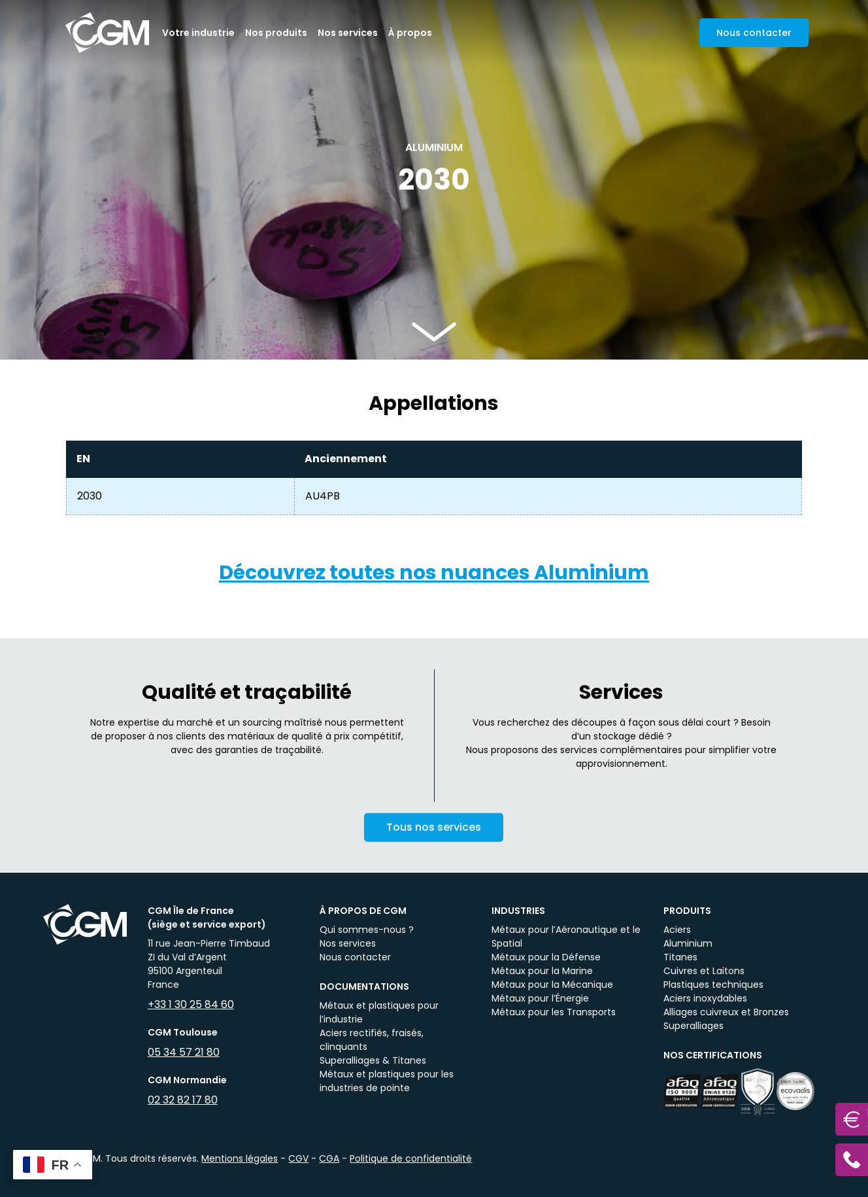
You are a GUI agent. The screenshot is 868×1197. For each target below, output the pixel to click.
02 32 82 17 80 (183, 1099)
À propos (410, 32)
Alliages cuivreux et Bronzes (726, 1012)
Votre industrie (198, 32)
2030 (89, 495)
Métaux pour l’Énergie (540, 998)
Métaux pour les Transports (554, 1012)
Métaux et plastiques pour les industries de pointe (387, 1081)
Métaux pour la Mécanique (552, 984)
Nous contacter (355, 957)
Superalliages (693, 1025)
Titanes (680, 957)
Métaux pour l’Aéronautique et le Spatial (566, 936)
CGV (298, 1158)
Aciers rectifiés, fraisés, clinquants (372, 1039)
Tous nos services (433, 837)
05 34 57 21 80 (184, 1052)
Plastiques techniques (713, 984)
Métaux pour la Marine (542, 970)
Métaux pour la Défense (546, 957)
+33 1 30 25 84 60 (191, 1004)
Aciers (677, 929)
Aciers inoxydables (705, 998)
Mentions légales (239, 1158)
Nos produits (276, 32)
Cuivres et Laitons (703, 970)
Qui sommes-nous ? (367, 929)
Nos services (348, 32)
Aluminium (687, 943)
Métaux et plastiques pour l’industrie (379, 1012)
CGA (329, 1158)
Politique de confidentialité (411, 1158)
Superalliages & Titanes (373, 1060)
